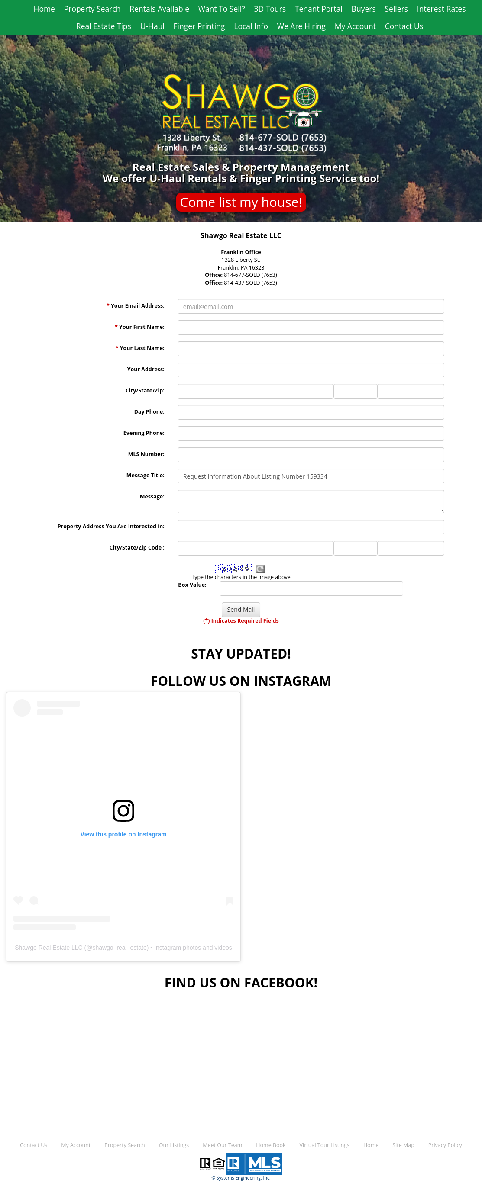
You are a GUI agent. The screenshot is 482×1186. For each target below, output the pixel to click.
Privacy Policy (445, 1145)
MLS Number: (146, 454)
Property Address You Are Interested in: (111, 526)
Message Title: (145, 475)
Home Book (270, 1145)
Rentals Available (159, 8)
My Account (355, 26)
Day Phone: (149, 411)
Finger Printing (199, 26)
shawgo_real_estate (119, 947)
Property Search (92, 8)
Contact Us (404, 26)
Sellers (396, 8)
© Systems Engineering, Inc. (241, 1178)
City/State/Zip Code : (136, 547)
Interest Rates (441, 8)
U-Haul (152, 26)
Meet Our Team (222, 1145)
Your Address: (146, 369)
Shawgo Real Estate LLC (48, 947)
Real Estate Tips (103, 26)
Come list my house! (241, 202)
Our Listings (174, 1145)
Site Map (403, 1145)
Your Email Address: (136, 305)
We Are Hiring (301, 26)
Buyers (364, 8)
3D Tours (270, 8)
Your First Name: (140, 327)
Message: (152, 496)
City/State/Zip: (145, 390)
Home (44, 8)
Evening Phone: (144, 433)
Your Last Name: (140, 348)
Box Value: (192, 584)
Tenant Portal (319, 8)
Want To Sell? (221, 8)
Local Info (251, 26)
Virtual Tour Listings (324, 1145)
